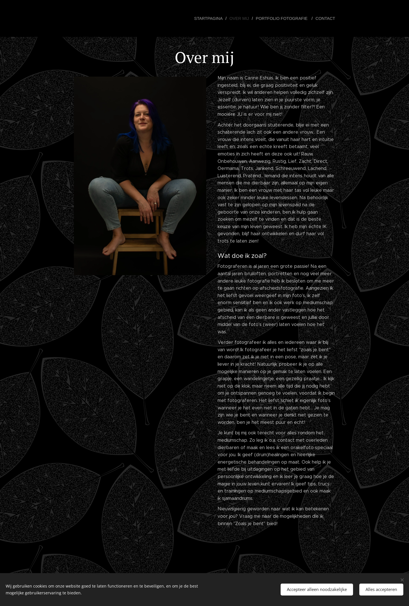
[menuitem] (213, 18)
